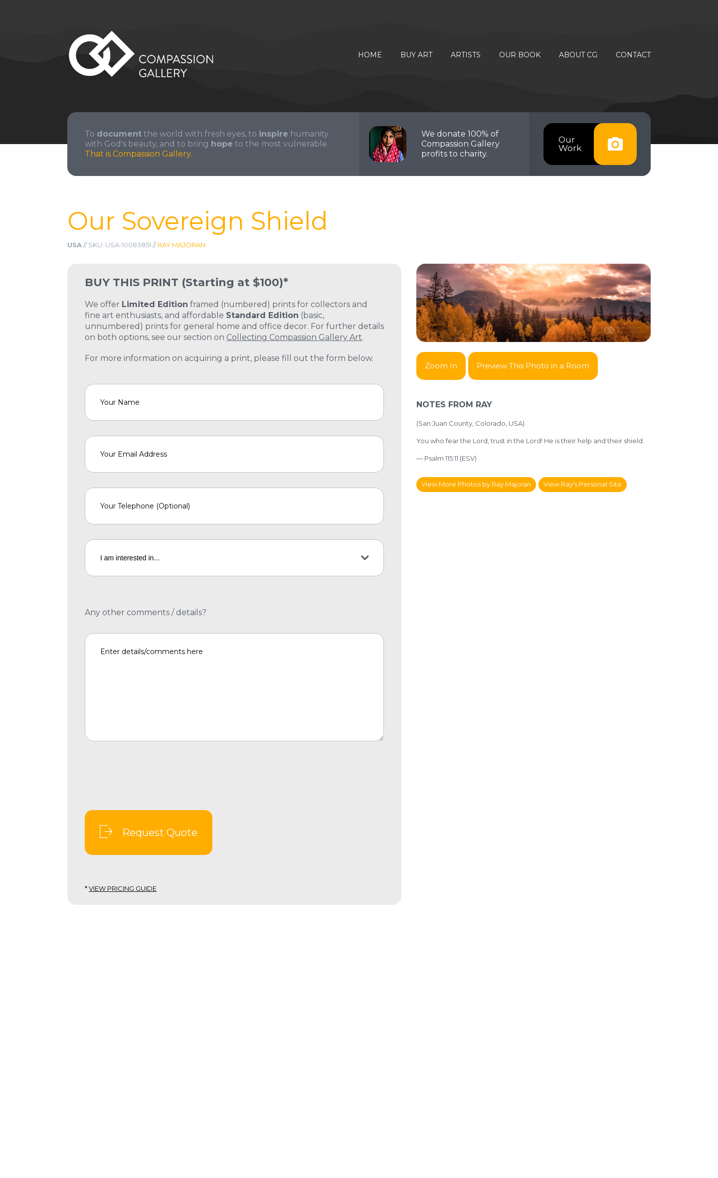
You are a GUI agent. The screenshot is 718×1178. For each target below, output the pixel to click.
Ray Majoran (181, 245)
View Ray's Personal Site (582, 484)
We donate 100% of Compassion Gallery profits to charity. (460, 144)
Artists (466, 55)
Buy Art (416, 55)
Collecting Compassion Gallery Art (294, 337)
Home (370, 55)
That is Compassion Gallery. (138, 154)
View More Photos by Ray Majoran (476, 484)
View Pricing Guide (123, 888)
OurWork (597, 144)
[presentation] (160, 775)
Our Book (519, 55)
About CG (578, 55)
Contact (633, 55)
